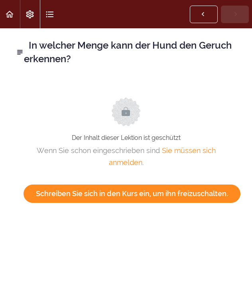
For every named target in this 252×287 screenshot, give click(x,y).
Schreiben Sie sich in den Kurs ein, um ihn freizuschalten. (132, 193)
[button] (10, 14)
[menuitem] (30, 14)
